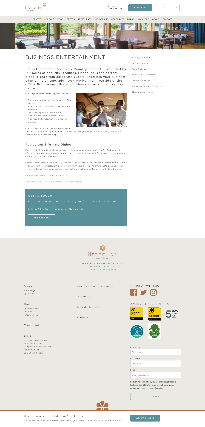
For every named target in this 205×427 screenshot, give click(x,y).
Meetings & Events (141, 58)
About (155, 19)
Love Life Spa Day (33, 343)
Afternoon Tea (31, 315)
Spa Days (49, 19)
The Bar (28, 312)
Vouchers (143, 19)
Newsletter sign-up (91, 307)
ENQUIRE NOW (41, 218)
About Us (84, 296)
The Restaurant (31, 309)
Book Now (140, 8)
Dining (131, 19)
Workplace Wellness (142, 80)
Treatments (84, 19)
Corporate (117, 19)
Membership (101, 19)
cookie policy (100, 421)
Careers (83, 317)
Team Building (139, 69)
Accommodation (140, 63)
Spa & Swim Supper (33, 353)
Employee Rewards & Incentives (148, 86)
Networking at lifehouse (144, 92)
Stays (60, 19)
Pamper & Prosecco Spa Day (38, 347)
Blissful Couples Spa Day (36, 340)
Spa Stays (29, 294)
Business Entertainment (143, 75)
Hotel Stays (29, 291)
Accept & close (145, 418)
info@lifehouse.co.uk (106, 270)
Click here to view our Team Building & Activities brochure (53, 182)
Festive (37, 19)
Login (164, 8)
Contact (167, 19)
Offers (71, 19)
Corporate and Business (95, 286)
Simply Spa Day (31, 350)
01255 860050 (115, 8)
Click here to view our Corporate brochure (46, 175)
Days (27, 335)
